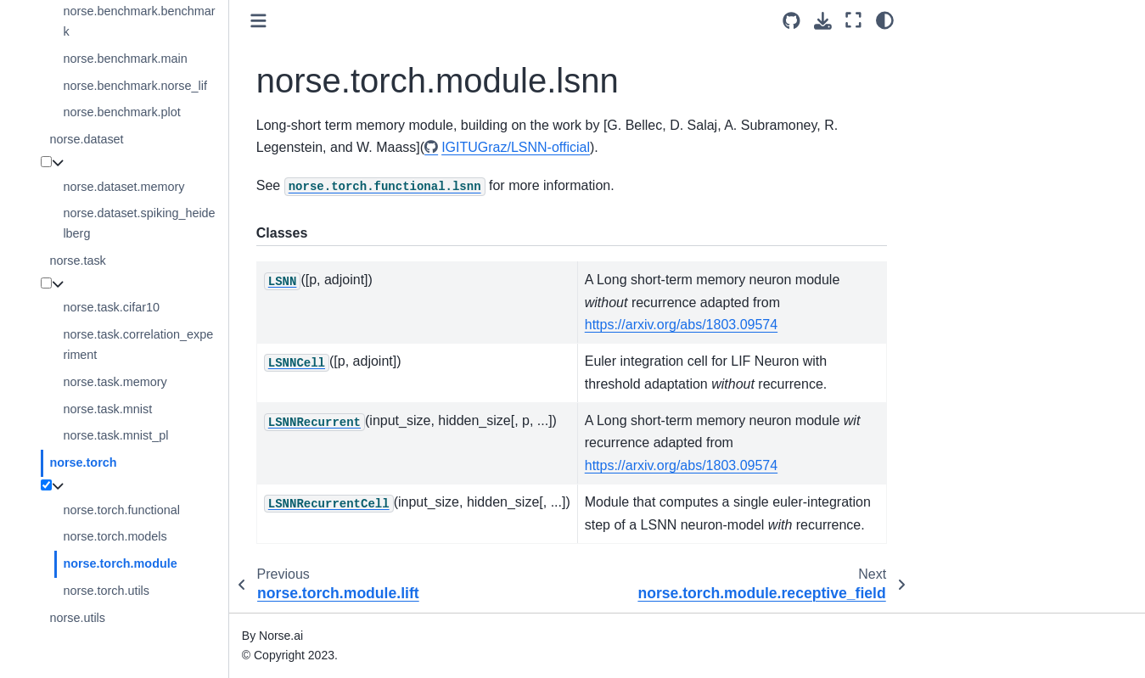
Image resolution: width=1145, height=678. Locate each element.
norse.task (77, 260)
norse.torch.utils (106, 590)
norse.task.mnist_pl (115, 435)
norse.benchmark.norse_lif (135, 85)
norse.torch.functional (121, 510)
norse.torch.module (120, 563)
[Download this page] (823, 21)
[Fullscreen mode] (853, 19)
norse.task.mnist (107, 409)
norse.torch (82, 462)
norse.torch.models (114, 536)
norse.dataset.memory (123, 186)
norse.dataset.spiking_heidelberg (139, 223)
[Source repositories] (791, 21)
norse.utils (77, 618)
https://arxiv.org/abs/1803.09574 (681, 324)
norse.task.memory (114, 382)
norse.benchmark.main (125, 58)
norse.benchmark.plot (121, 112)
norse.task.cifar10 (111, 307)
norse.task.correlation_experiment (138, 344)
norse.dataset (86, 139)
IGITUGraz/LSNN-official (515, 147)
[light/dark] (885, 19)
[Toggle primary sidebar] (258, 20)
